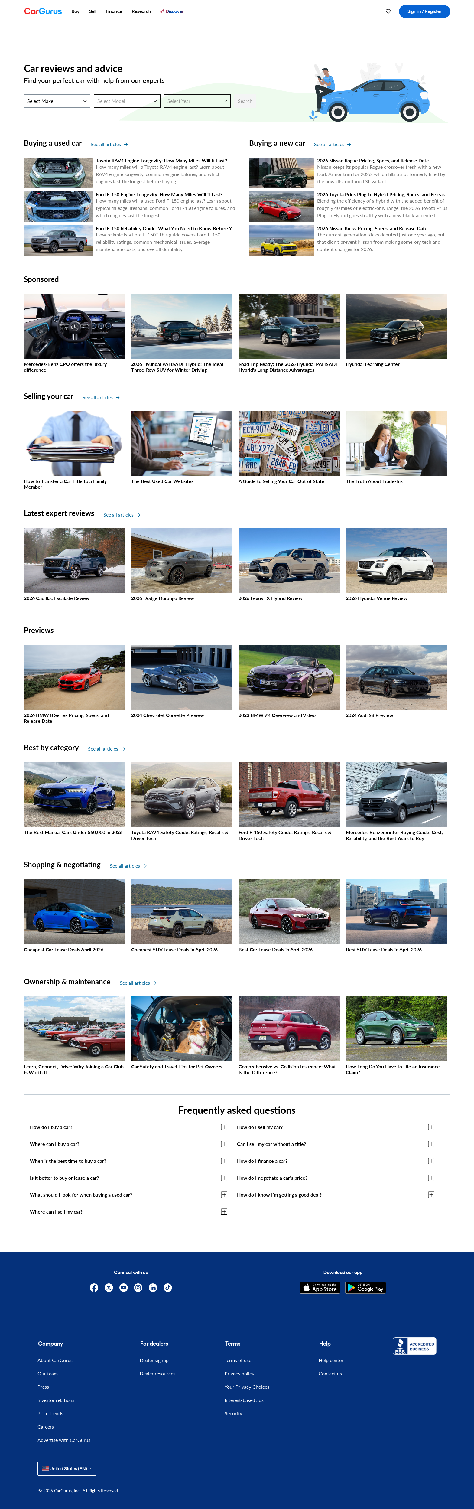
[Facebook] (94, 1288)
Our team (47, 1373)
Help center (331, 1360)
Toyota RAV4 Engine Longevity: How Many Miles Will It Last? (161, 160)
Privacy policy (239, 1373)
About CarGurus (55, 1360)
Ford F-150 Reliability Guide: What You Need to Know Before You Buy (171, 228)
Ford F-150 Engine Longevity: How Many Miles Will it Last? (159, 194)
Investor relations (55, 1400)
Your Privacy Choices (247, 1387)
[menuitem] (75, 11)
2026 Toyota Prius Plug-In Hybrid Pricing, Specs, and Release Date (388, 194)
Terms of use (238, 1360)
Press (43, 1387)
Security (233, 1413)
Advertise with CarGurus (63, 1440)
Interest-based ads (244, 1400)
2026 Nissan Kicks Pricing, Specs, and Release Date (372, 228)
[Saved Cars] (388, 11)
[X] (108, 1288)
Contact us (330, 1373)
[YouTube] (123, 1288)
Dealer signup (154, 1360)
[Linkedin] (153, 1288)
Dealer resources (157, 1373)
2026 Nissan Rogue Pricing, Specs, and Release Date (373, 160)
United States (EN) (67, 1469)
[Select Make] (57, 101)
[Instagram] (138, 1288)
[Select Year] (197, 101)
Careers (45, 1426)
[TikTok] (168, 1288)
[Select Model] (127, 101)
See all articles (109, 144)
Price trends (50, 1413)
